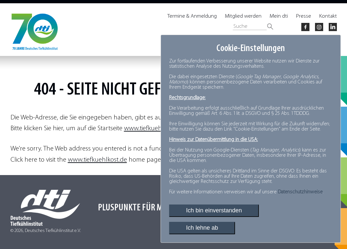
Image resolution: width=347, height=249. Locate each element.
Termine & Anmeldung (192, 16)
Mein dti (279, 16)
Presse (303, 16)
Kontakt (328, 16)
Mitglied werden (243, 16)
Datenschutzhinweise (300, 192)
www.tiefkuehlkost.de (153, 128)
